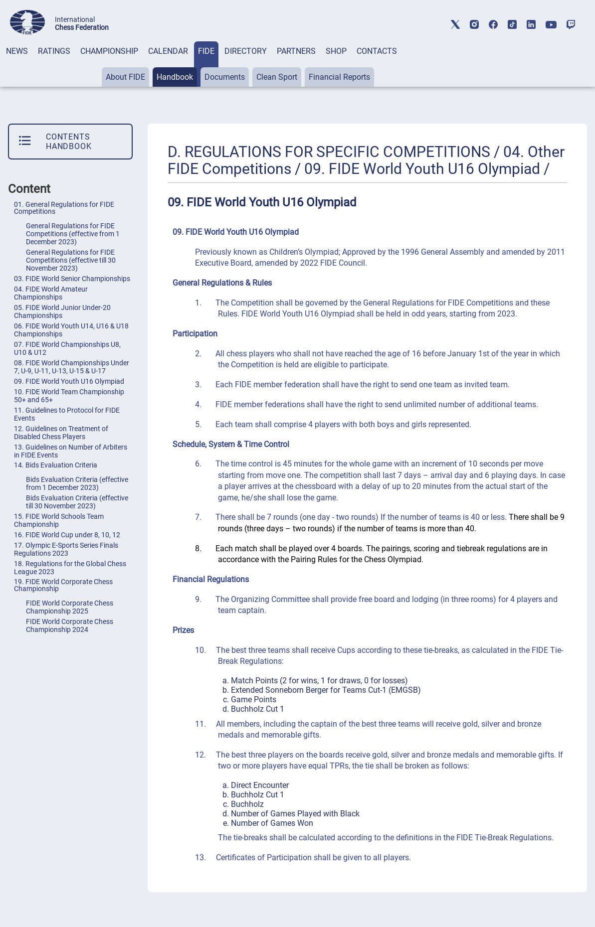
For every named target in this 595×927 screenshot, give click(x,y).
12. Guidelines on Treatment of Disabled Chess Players (61, 433)
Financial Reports (339, 77)
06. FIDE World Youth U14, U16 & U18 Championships (71, 330)
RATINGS (54, 51)
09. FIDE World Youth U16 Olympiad (69, 381)
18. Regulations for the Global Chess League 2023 (70, 568)
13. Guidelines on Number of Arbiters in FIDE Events (70, 451)
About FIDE (125, 77)
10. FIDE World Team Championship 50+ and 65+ (69, 396)
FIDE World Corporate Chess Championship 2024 (69, 625)
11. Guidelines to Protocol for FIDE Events (67, 414)
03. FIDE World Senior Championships (72, 279)
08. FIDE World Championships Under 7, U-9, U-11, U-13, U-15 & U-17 (71, 367)
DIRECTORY (245, 51)
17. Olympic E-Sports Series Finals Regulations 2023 (66, 549)
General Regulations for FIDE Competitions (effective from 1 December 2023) (73, 234)
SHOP (336, 51)
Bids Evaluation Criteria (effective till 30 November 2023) (77, 502)
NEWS (17, 51)
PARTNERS (296, 51)
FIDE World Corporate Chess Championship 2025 (69, 607)
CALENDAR (168, 51)
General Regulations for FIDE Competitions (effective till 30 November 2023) (71, 260)
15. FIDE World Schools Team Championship (59, 520)
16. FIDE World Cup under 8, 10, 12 (67, 535)
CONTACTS (377, 51)
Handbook (175, 77)
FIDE (206, 51)
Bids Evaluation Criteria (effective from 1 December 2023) (77, 483)
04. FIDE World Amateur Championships (51, 293)
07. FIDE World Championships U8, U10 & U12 (67, 348)
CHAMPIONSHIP (109, 51)
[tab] (17, 64)
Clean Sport (276, 77)
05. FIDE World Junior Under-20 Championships (62, 311)
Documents (224, 77)
